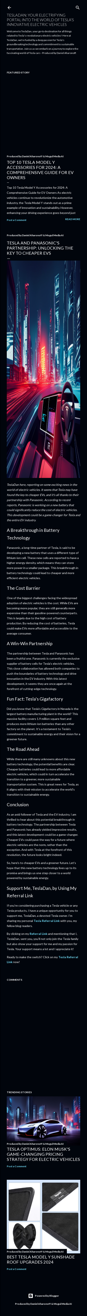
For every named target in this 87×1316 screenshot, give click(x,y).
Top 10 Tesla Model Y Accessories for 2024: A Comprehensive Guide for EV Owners (40, 170)
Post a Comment (16, 220)
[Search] (77, 7)
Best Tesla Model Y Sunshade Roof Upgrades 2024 (41, 1259)
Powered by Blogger (43, 1295)
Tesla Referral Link (47, 921)
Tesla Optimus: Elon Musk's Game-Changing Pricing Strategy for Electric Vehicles (43, 1154)
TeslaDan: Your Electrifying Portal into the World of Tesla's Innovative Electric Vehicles (40, 20)
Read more (72, 219)
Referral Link (38, 933)
